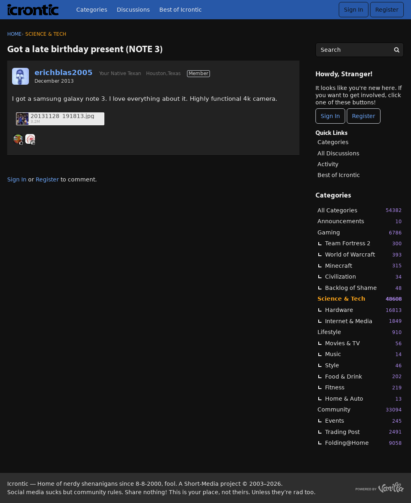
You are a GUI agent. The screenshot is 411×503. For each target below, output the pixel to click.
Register (387, 9)
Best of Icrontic (180, 9)
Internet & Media (363, 321)
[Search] (396, 50)
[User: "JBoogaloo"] (30, 139)
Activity (327, 164)
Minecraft (363, 265)
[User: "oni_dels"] (18, 139)
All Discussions (338, 153)
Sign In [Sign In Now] (330, 116)
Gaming (359, 232)
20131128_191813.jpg (62, 116)
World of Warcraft (363, 255)
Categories (91, 9)
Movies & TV (363, 343)
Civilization (363, 277)
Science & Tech (359, 299)
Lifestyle (359, 332)
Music (363, 354)
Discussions (133, 9)
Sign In (353, 9)
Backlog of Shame (363, 288)
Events (363, 421)
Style (363, 365)
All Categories (359, 210)
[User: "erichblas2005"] (20, 76)
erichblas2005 (64, 72)
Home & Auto (363, 399)
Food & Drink (363, 376)
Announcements (359, 221)
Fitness (363, 387)
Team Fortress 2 (363, 243)
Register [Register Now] (363, 116)
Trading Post (363, 432)
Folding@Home (363, 443)
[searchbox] (359, 50)
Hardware (363, 310)
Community (359, 409)
